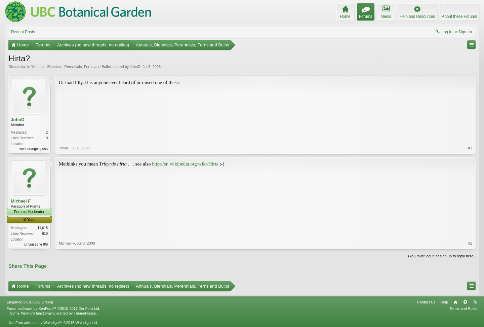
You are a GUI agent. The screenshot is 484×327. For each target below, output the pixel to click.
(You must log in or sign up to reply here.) (442, 256)
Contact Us (426, 302)
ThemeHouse (85, 313)
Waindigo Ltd (86, 323)
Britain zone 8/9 (36, 244)
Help (444, 302)
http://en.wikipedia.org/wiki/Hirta (185, 164)
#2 (470, 243)
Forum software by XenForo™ (53, 308)
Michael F (21, 201)
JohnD (135, 67)
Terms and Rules (463, 308)
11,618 (42, 228)
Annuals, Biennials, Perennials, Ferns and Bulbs (71, 67)
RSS (475, 302)
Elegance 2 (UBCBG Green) (30, 302)
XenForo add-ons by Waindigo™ (35, 323)
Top (465, 302)
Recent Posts (23, 32)
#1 (470, 148)
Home (455, 302)
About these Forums (459, 16)
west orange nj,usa (33, 149)
